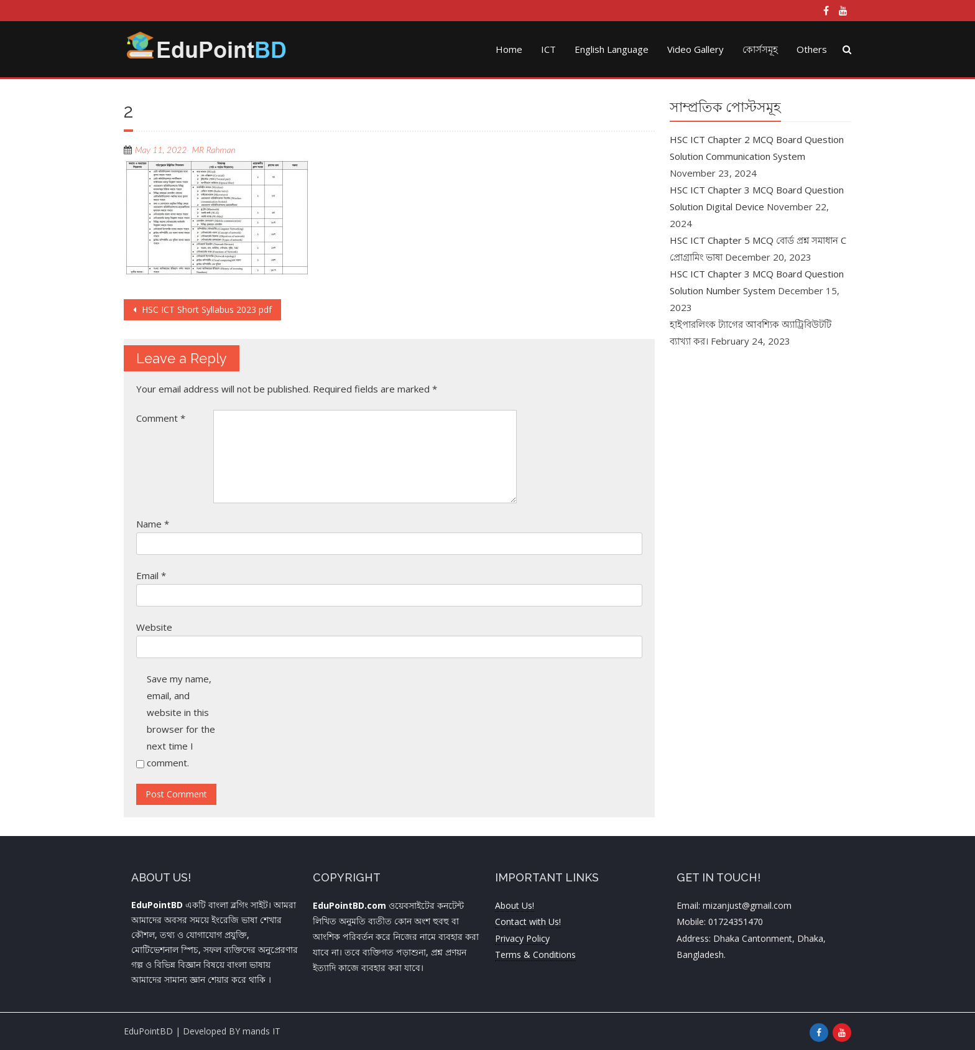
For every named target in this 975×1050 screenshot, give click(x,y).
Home (509, 49)
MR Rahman (214, 149)
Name (152, 524)
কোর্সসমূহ (760, 49)
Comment (160, 418)
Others (812, 49)
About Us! (514, 905)
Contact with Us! (528, 921)
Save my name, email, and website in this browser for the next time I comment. (181, 720)
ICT (548, 49)
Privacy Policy (522, 938)
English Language (612, 49)
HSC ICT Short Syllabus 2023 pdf (205, 309)
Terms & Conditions (535, 954)
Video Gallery (695, 49)
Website (154, 627)
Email (151, 575)
